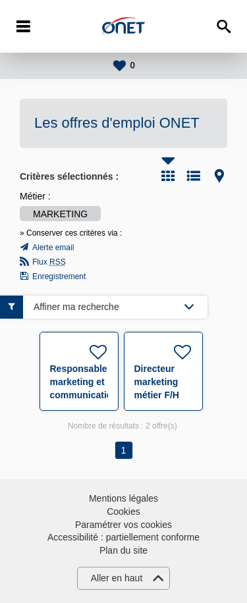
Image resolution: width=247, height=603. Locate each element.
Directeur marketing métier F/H (156, 381)
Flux (49, 262)
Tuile (168, 176)
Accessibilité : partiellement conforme (123, 537)
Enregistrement (59, 276)
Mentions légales (123, 498)
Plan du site (123, 550)
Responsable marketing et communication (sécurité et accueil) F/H (84, 395)
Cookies (123, 511)
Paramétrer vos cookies (123, 524)
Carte (219, 176)
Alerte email (53, 247)
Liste (194, 176)
